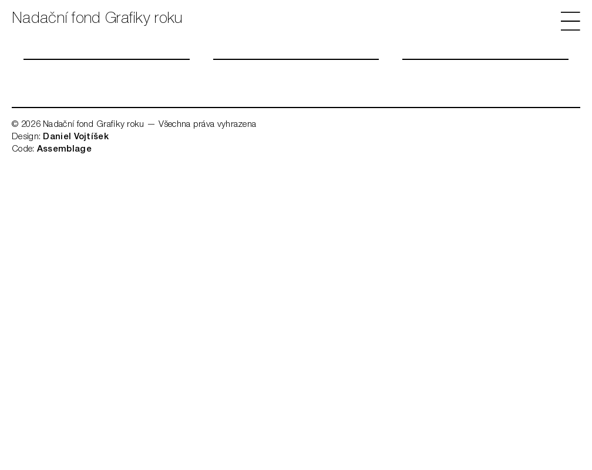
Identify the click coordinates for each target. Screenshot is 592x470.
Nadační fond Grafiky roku (97, 19)
